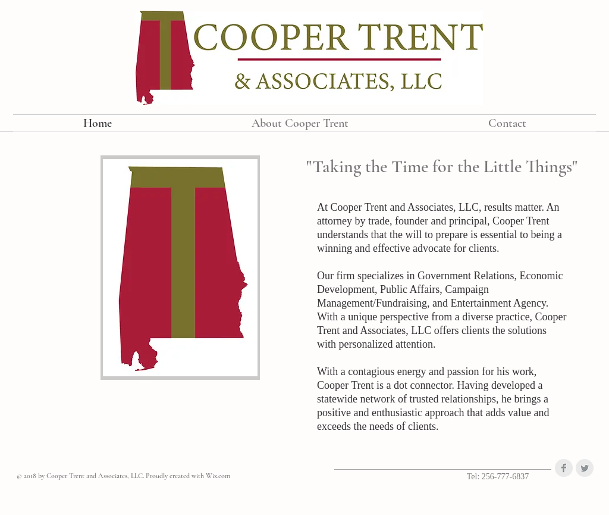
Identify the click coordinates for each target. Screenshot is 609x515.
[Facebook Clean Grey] (564, 468)
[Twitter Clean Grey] (585, 468)
